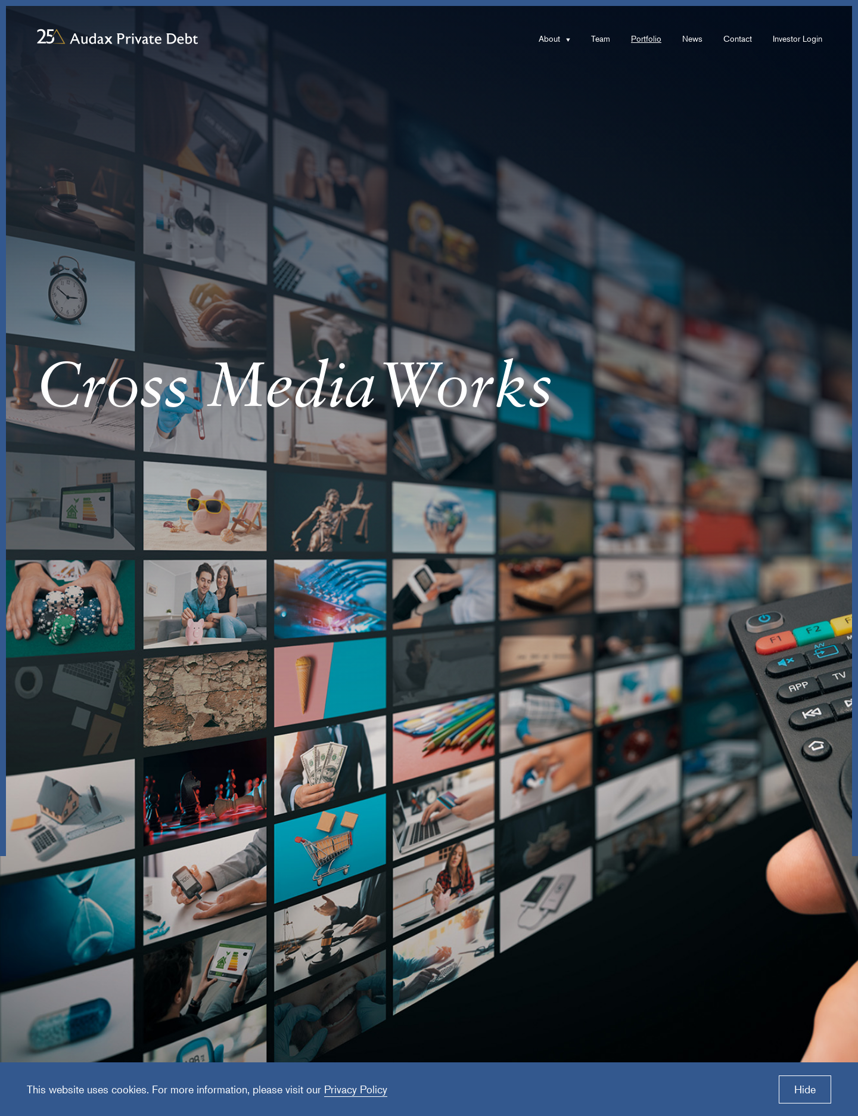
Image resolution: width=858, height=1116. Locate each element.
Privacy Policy (355, 1089)
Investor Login (797, 38)
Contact (737, 38)
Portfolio (646, 38)
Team (600, 38)
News (692, 38)
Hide (805, 1089)
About (549, 38)
